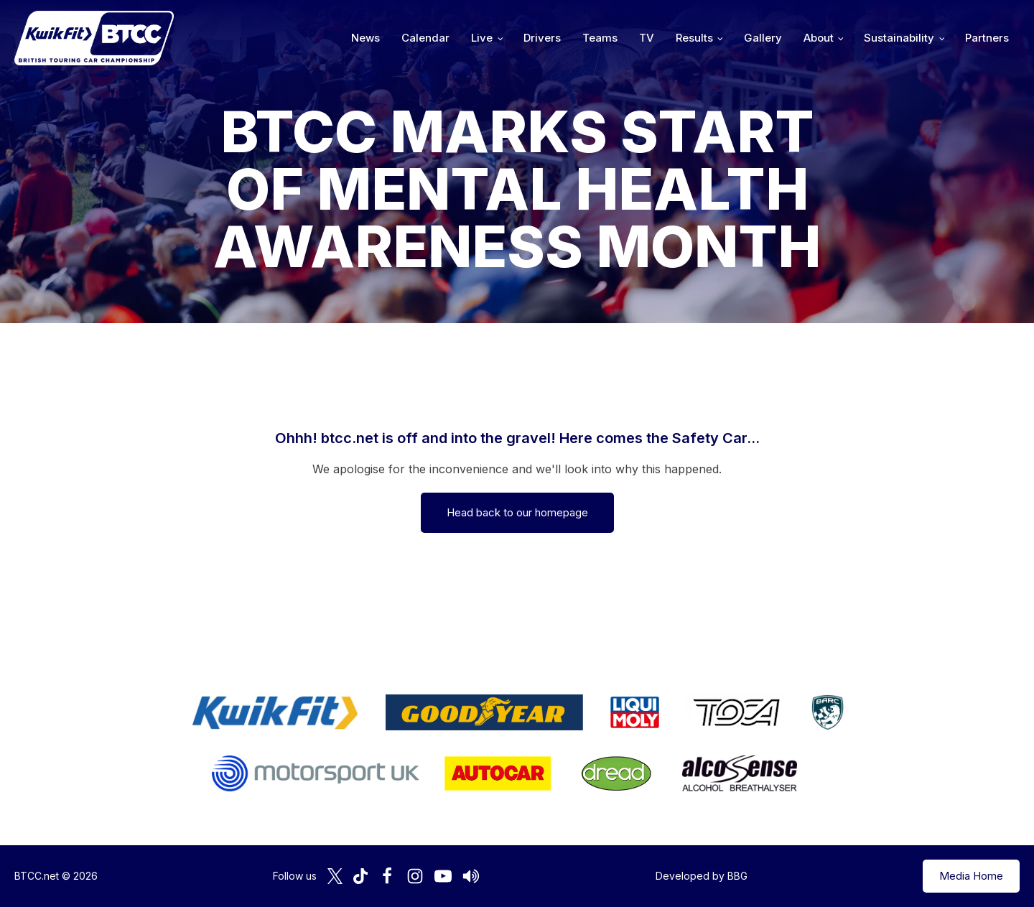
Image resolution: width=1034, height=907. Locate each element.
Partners (987, 38)
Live (482, 38)
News (365, 38)
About (819, 38)
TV (646, 38)
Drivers (542, 38)
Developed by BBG (701, 876)
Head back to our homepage (517, 512)
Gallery (763, 38)
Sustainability (899, 38)
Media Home (971, 876)
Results (694, 38)
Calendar (425, 38)
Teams (600, 38)
